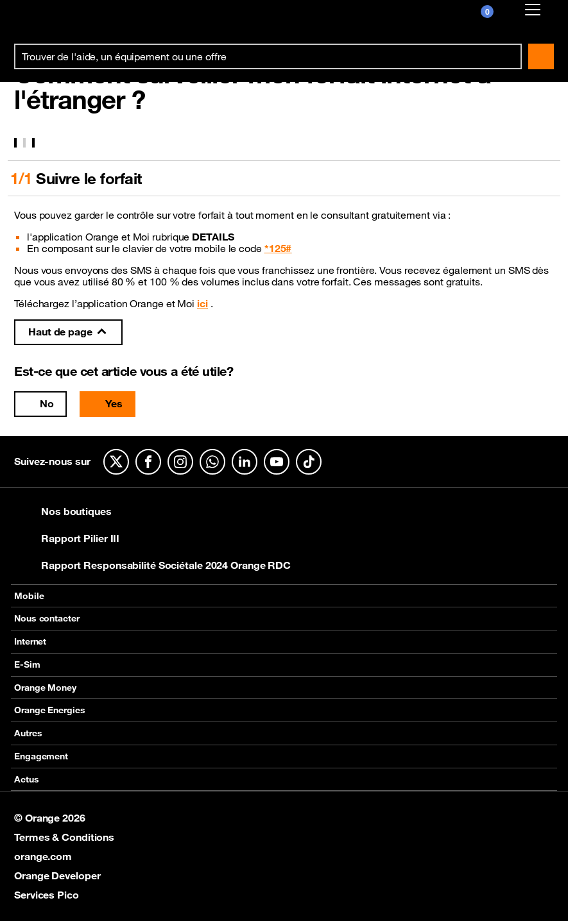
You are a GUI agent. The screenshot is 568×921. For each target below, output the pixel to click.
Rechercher (541, 56)
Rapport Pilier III (66, 538)
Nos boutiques (63, 511)
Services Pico (46, 894)
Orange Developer (57, 875)
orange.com (43, 856)
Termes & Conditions (64, 837)
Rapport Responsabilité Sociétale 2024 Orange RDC (152, 565)
